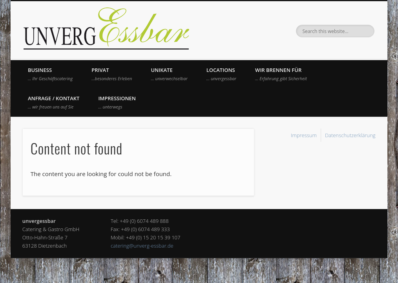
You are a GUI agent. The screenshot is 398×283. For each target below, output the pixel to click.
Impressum (304, 135)
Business (50, 73)
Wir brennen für (281, 73)
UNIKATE (169, 73)
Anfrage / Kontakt (53, 102)
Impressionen (117, 102)
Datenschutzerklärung (350, 135)
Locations (221, 73)
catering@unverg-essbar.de (142, 245)
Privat (111, 73)
